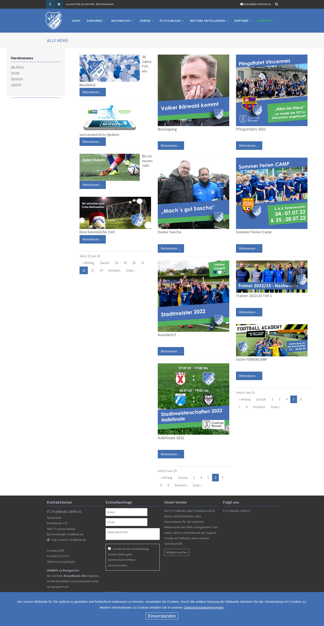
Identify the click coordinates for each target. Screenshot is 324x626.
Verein (145, 21)
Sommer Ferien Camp (254, 231)
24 (101, 270)
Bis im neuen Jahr (147, 161)
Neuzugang (167, 129)
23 (92, 270)
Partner (241, 21)
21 (142, 263)
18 (116, 263)
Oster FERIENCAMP (251, 359)
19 (125, 263)
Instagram (59, 4)
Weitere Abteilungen (207, 21)
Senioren (94, 21)
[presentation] (134, 581)
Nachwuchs (120, 21)
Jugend (16, 84)
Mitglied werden (176, 552)
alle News (17, 67)
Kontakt (265, 21)
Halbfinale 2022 (171, 437)
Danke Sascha (169, 231)
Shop (76, 21)
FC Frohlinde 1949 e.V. (237, 511)
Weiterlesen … (91, 183)
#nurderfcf (167, 334)
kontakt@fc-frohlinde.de (257, 4)
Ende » (130, 270)
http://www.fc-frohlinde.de (69, 540)
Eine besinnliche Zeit (97, 231)
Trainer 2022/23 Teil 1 (254, 295)
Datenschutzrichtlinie (121, 560)
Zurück (104, 263)
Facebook (50, 4)
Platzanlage (170, 21)
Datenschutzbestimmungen (204, 607)
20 (133, 263)
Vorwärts (114, 270)
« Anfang (88, 263)
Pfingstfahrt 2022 (251, 129)
